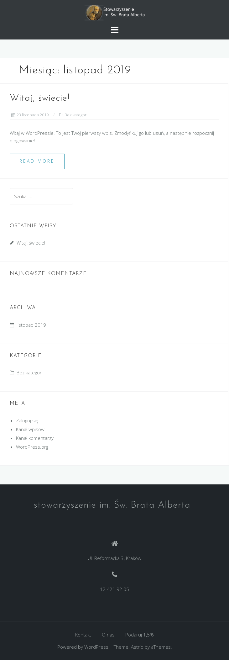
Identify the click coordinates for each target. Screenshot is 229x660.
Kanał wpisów (30, 429)
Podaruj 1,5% (139, 634)
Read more (37, 161)
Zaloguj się (27, 420)
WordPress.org (32, 447)
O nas (108, 634)
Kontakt (83, 634)
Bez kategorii (76, 115)
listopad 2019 (31, 325)
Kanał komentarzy (35, 438)
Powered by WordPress (82, 647)
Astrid (137, 647)
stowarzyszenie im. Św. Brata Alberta (112, 505)
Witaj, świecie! (40, 98)
